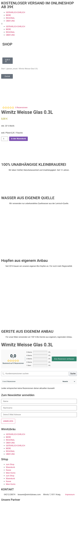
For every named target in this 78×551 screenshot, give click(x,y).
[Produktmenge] (4, 139)
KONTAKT (7, 489)
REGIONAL (10, 18)
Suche (73, 373)
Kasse (8, 470)
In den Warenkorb (18, 139)
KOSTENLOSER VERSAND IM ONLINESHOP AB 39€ (37, 5)
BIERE (8, 15)
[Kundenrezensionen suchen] (34, 373)
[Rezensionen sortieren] (68, 381)
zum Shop (10, 464)
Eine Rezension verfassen (64, 359)
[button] (39, 23)
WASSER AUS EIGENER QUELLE (27, 198)
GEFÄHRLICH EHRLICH (15, 12)
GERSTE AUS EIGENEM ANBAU (27, 331)
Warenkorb (10, 467)
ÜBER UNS (10, 21)
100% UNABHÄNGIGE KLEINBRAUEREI (33, 164)
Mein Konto (10, 473)
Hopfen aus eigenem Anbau (24, 260)
